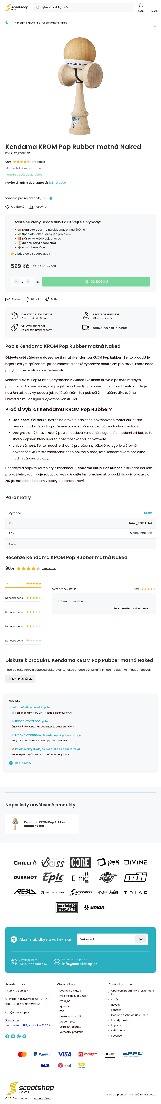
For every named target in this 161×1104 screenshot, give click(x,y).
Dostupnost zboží (70, 1016)
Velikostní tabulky (70, 1027)
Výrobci (64, 1006)
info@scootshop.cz (79, 963)
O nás (114, 999)
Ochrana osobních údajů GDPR (130, 1015)
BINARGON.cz (148, 1094)
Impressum (118, 1025)
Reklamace (118, 1030)
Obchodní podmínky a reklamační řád (132, 992)
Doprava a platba (70, 990)
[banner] (16, 8)
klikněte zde (57, 183)
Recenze (116, 1035)
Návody (115, 1004)
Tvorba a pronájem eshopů (122, 1094)
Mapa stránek (42, 1098)
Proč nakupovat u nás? (73, 996)
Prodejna (64, 1001)
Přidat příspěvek (20, 678)
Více (45, 198)
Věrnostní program (71, 1032)
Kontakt (116, 1010)
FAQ (61, 1011)
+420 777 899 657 (33, 963)
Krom (148, 513)
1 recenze (38, 162)
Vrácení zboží (67, 1021)
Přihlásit (140, 939)
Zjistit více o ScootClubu (31, 254)
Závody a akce (120, 1020)
